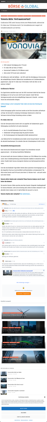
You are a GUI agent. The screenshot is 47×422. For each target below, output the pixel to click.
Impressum (31, 420)
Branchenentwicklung (12, 15)
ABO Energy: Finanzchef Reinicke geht (11, 330)
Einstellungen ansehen (23, 417)
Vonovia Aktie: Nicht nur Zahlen (14, 372)
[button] (44, 397)
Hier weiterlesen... (25, 194)
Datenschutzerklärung (24, 420)
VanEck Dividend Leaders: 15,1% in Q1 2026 (14, 1)
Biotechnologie (13, 342)
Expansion (16, 357)
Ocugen (18, 342)
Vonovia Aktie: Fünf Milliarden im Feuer (16, 378)
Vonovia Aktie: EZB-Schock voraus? (15, 384)
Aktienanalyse (4, 15)
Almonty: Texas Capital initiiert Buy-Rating (12, 359)
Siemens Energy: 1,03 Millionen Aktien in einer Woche (14, 315)
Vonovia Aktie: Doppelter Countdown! (16, 390)
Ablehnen (23, 412)
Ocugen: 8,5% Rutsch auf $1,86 (9, 344)
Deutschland (20, 15)
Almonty (11, 357)
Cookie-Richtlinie (17, 420)
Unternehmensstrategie (36, 15)
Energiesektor (19, 312)
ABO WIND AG (5, 327)
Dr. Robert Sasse (5, 31)
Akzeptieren (23, 408)
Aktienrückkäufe (6, 312)
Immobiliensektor (27, 15)
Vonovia (43, 15)
